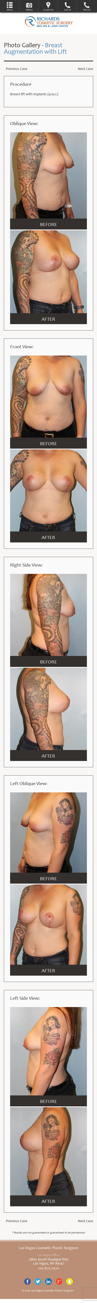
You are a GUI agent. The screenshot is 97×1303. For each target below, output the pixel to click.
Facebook (27, 1281)
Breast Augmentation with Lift (35, 49)
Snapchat (69, 1281)
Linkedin (48, 1281)
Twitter (38, 1281)
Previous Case (16, 69)
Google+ (59, 1281)
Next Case (85, 69)
